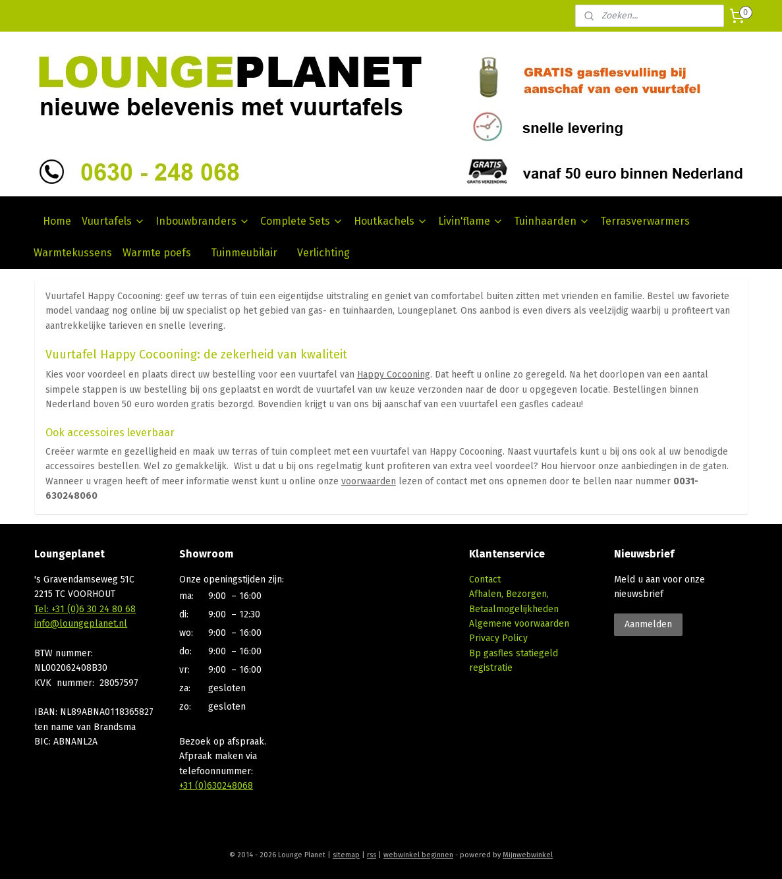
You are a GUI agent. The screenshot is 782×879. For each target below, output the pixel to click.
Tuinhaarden (552, 221)
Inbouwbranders (202, 221)
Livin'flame (470, 221)
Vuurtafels (113, 221)
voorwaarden (368, 481)
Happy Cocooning (393, 374)
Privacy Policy (498, 638)
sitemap (346, 855)
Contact (485, 579)
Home (57, 221)
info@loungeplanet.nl (80, 623)
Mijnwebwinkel (528, 855)
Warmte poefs (157, 252)
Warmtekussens (73, 252)
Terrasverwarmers (645, 221)
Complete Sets (301, 221)
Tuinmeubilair (244, 252)
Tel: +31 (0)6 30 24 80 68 (85, 609)
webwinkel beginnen (418, 855)
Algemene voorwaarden (519, 623)
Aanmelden (648, 624)
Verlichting (323, 252)
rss (371, 855)
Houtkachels (391, 221)
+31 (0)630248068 (216, 785)
